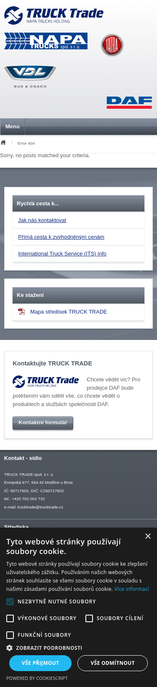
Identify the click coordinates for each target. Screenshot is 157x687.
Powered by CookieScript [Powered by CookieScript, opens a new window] (37, 678)
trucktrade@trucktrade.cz (40, 507)
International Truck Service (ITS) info (62, 253)
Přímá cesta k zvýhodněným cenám (61, 237)
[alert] (78, 607)
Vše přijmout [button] (40, 663)
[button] (78, 648)
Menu (12, 126)
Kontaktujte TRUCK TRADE (52, 363)
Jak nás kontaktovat (42, 220)
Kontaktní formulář (42, 423)
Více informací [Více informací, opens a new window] (131, 589)
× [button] (147, 537)
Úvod (3, 142)
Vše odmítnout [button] (113, 663)
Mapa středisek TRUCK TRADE (62, 311)
